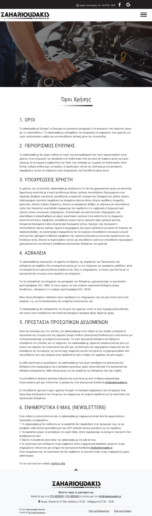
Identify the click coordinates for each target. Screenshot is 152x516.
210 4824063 (72, 496)
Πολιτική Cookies (122, 511)
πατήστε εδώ (58, 463)
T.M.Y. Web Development (36, 513)
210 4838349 (57, 496)
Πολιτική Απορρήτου (99, 511)
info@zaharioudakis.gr (116, 382)
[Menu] (76, 15)
